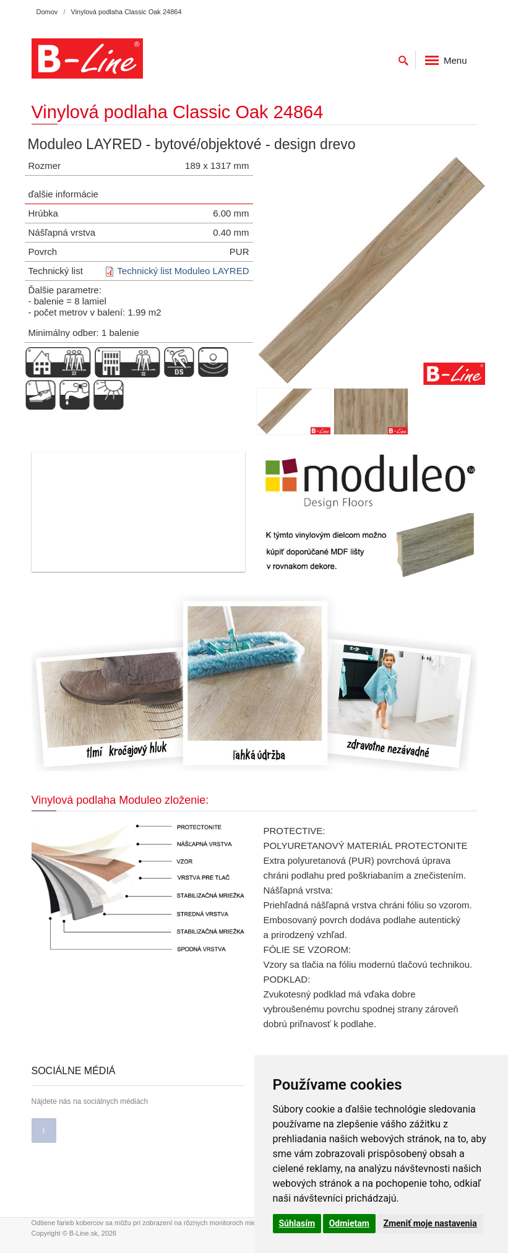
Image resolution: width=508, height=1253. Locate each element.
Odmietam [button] (349, 1223)
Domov (47, 11)
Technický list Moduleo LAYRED (183, 270)
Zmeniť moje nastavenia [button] (429, 1223)
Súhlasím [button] (297, 1223)
